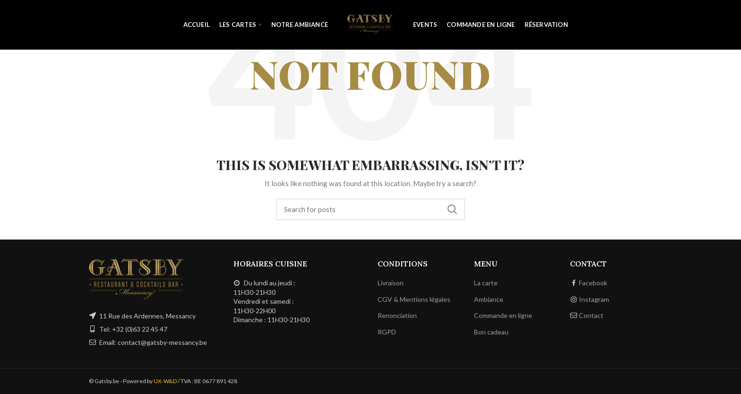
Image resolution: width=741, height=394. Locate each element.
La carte (486, 283)
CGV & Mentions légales (414, 299)
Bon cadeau (491, 332)
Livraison (391, 283)
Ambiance (488, 299)
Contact (591, 315)
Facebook (593, 283)
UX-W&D (165, 381)
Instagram (594, 299)
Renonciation (397, 315)
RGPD (387, 332)
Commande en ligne (503, 315)
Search (452, 209)
